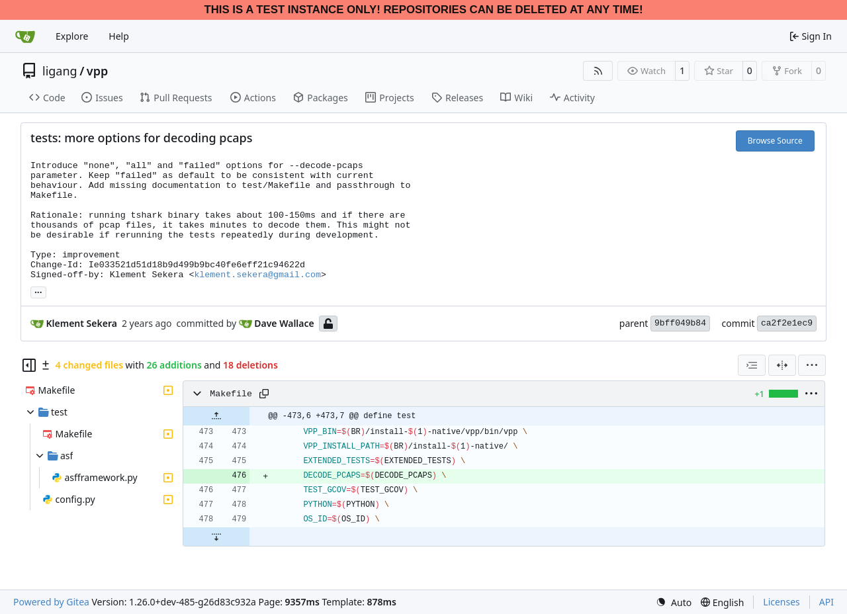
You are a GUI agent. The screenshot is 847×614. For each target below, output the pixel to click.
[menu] (812, 365)
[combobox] (752, 365)
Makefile (231, 394)
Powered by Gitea (51, 601)
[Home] (25, 36)
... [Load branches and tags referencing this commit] (38, 291)
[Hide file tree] (29, 365)
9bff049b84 (680, 323)
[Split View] (782, 365)
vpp (97, 70)
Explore (72, 36)
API (826, 601)
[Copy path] (264, 393)
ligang (59, 70)
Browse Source (775, 140)
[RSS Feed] (598, 71)
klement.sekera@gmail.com (257, 275)
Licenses (781, 601)
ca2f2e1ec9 (787, 323)
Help (119, 36)
